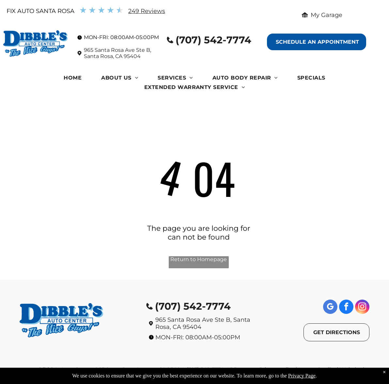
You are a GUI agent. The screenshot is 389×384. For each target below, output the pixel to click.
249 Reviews (146, 11)
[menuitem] (72, 79)
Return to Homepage (198, 259)
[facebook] (346, 308)
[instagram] (362, 308)
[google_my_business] (330, 308)
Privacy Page (302, 375)
